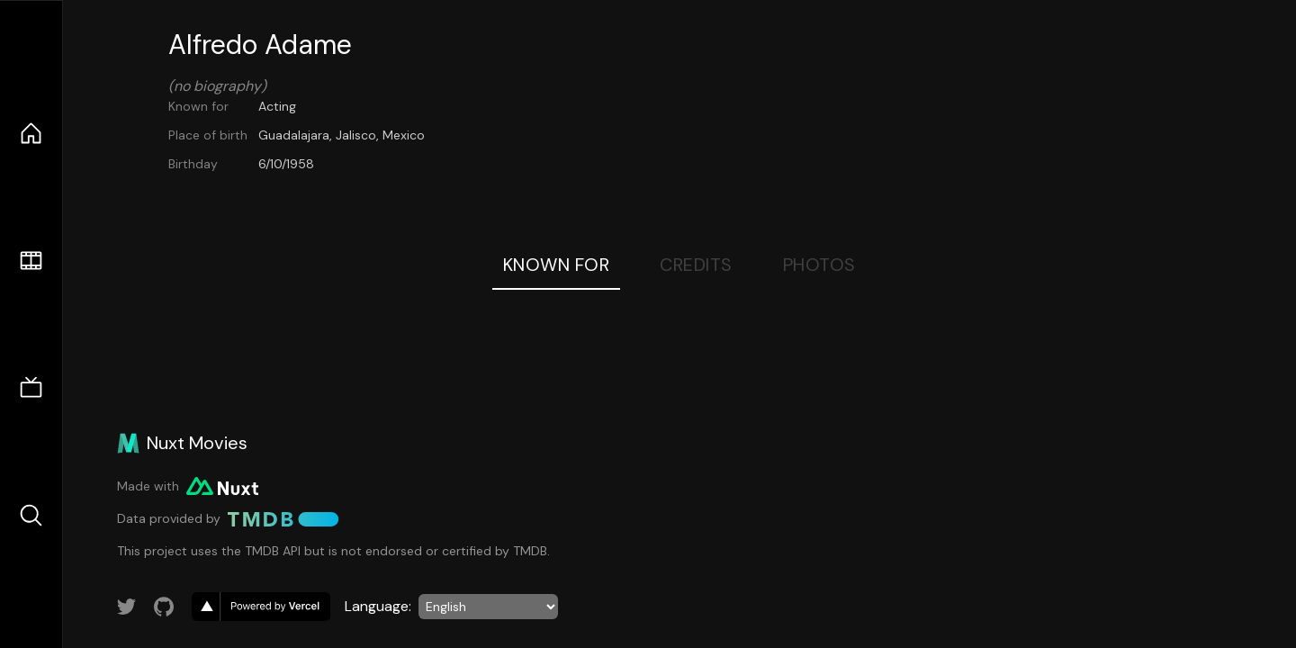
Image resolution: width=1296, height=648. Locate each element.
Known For (556, 264)
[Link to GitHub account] (164, 606)
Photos (819, 264)
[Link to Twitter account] (127, 606)
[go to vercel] (261, 606)
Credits (696, 264)
